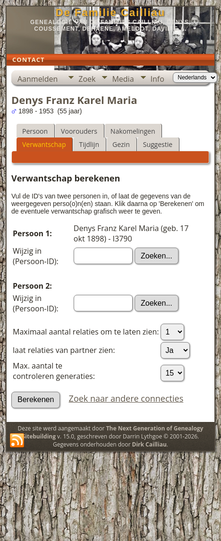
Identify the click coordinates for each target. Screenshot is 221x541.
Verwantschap (44, 144)
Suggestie (157, 144)
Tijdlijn (89, 144)
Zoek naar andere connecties (126, 398)
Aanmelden (37, 79)
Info (157, 79)
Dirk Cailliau (149, 444)
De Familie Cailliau (110, 12)
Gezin (121, 144)
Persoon (35, 131)
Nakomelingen (132, 131)
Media (123, 79)
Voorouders (79, 131)
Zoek (86, 79)
